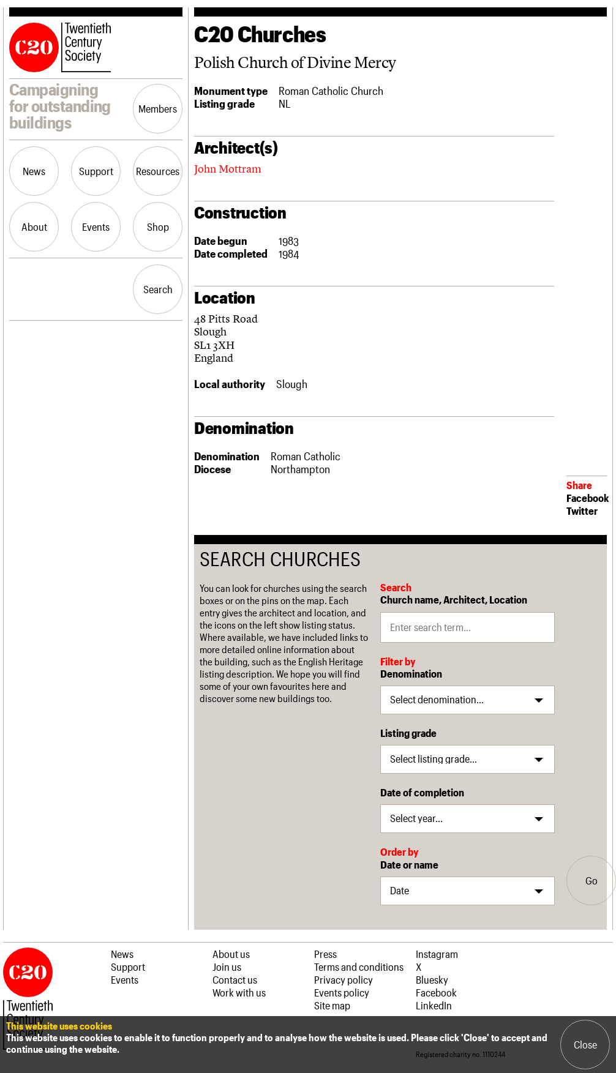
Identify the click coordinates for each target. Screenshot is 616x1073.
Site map (332, 1005)
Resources (157, 171)
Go (591, 880)
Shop (158, 226)
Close (585, 1044)
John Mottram (227, 169)
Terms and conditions (359, 966)
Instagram (437, 954)
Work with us (239, 992)
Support (96, 171)
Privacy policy (343, 979)
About (34, 226)
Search (158, 289)
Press (325, 954)
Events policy (341, 992)
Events (96, 226)
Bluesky (432, 979)
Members (157, 108)
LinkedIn (434, 1005)
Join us (226, 966)
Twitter (582, 510)
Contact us (234, 979)
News (34, 171)
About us (231, 954)
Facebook (587, 498)
